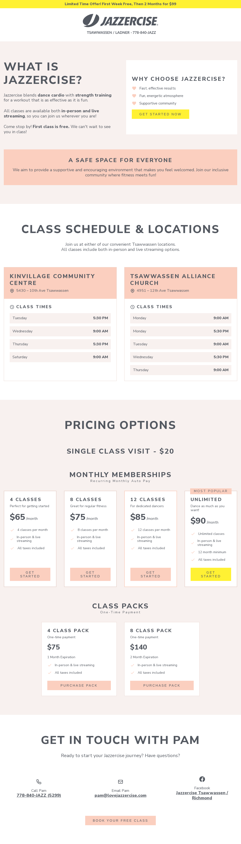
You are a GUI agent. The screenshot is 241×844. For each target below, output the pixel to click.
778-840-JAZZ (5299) (39, 795)
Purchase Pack (79, 685)
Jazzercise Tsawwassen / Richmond (202, 795)
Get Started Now (160, 114)
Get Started (30, 574)
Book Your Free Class (120, 820)
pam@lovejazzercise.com (120, 795)
